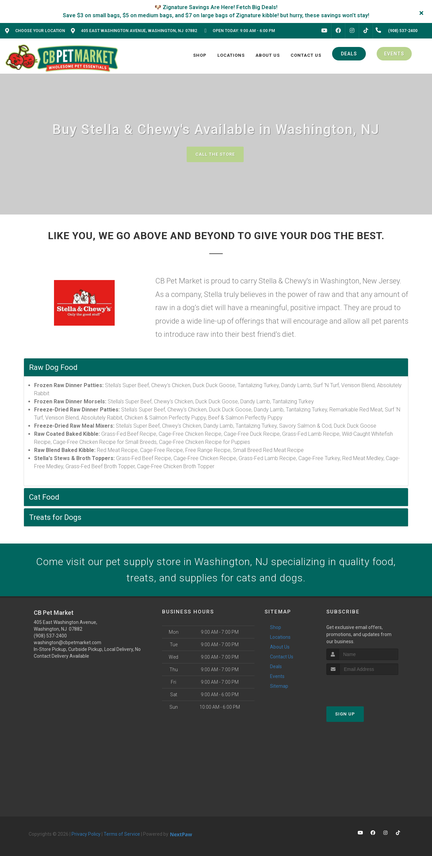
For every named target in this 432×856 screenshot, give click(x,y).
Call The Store (215, 154)
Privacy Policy (86, 834)
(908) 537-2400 (50, 635)
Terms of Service (122, 834)
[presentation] (362, 687)
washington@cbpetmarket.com (67, 642)
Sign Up (345, 713)
